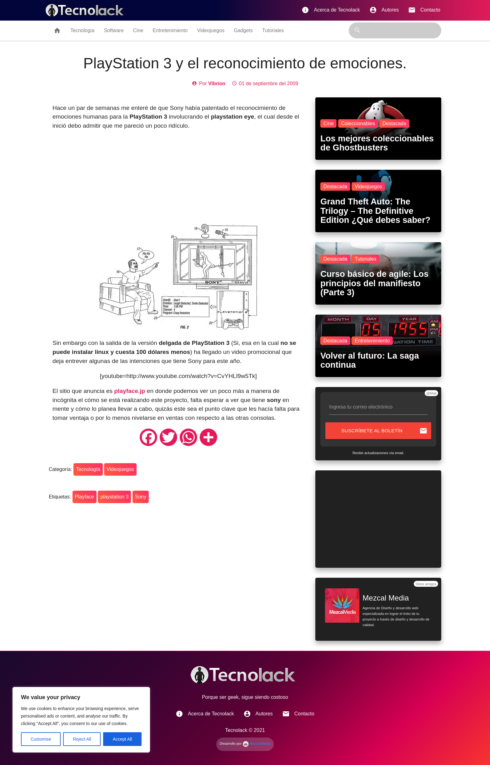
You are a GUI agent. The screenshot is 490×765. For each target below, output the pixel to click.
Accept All (122, 739)
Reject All (82, 739)
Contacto (424, 10)
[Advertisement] (178, 180)
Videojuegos (211, 30)
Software (113, 30)
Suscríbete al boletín (384, 430)
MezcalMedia (256, 743)
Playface (84, 496)
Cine (138, 30)
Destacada (394, 123)
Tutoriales (273, 30)
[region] (81, 720)
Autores (384, 10)
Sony (140, 496)
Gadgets (243, 30)
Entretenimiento (170, 30)
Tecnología (82, 30)
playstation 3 (114, 496)
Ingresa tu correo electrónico (360, 406)
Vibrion (216, 83)
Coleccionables (358, 123)
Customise (41, 739)
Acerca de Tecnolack (331, 10)
